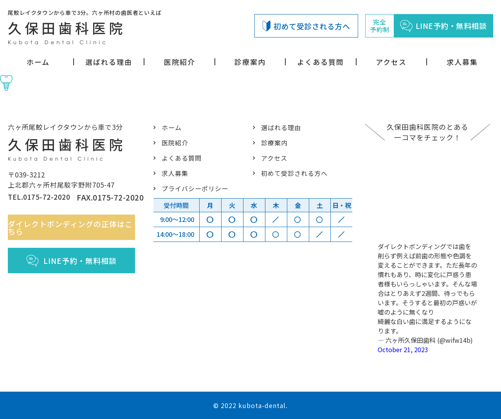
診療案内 (250, 61)
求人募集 (462, 61)
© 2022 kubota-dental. (250, 405)
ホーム (38, 61)
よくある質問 (320, 61)
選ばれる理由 (108, 61)
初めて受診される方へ (306, 26)
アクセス (391, 61)
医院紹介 (179, 61)
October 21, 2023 (403, 349)
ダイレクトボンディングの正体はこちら (74, 231)
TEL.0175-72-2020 (41, 201)
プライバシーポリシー (192, 188)
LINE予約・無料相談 (76, 264)
